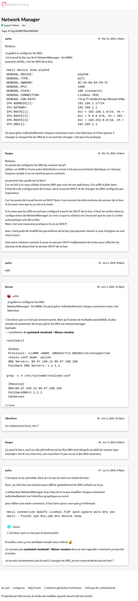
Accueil (5, 587)
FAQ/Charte (34, 587)
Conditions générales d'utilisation (63, 587)
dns (23, 25)
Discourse (24, 596)
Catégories (19, 587)
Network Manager (20, 19)
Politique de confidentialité (100, 587)
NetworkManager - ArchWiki (55, 57)
